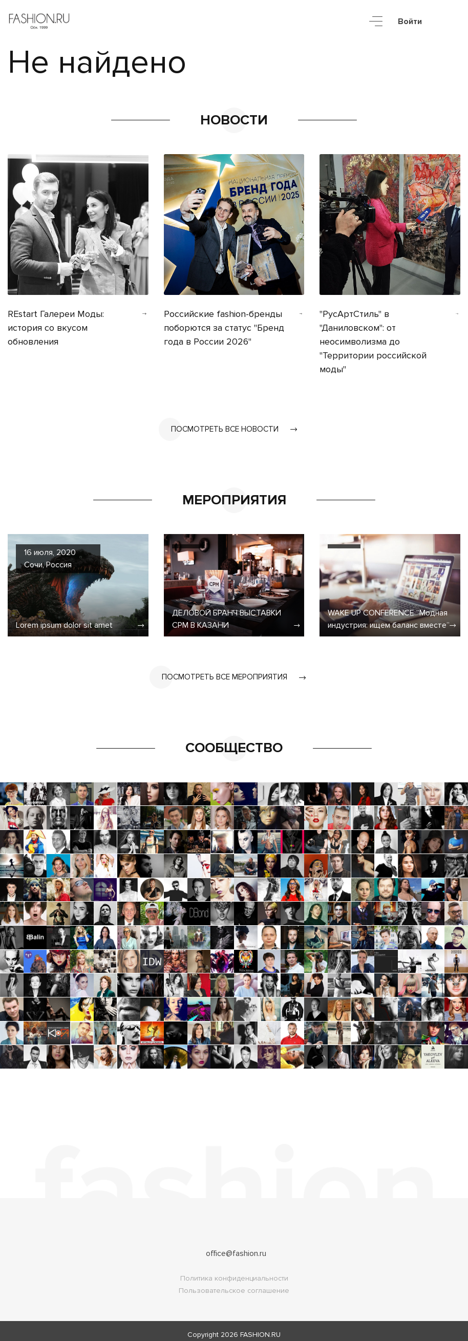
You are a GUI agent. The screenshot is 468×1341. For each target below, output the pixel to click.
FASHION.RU (260, 1327)
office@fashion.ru (236, 1246)
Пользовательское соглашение (234, 1283)
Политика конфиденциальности (234, 1271)
